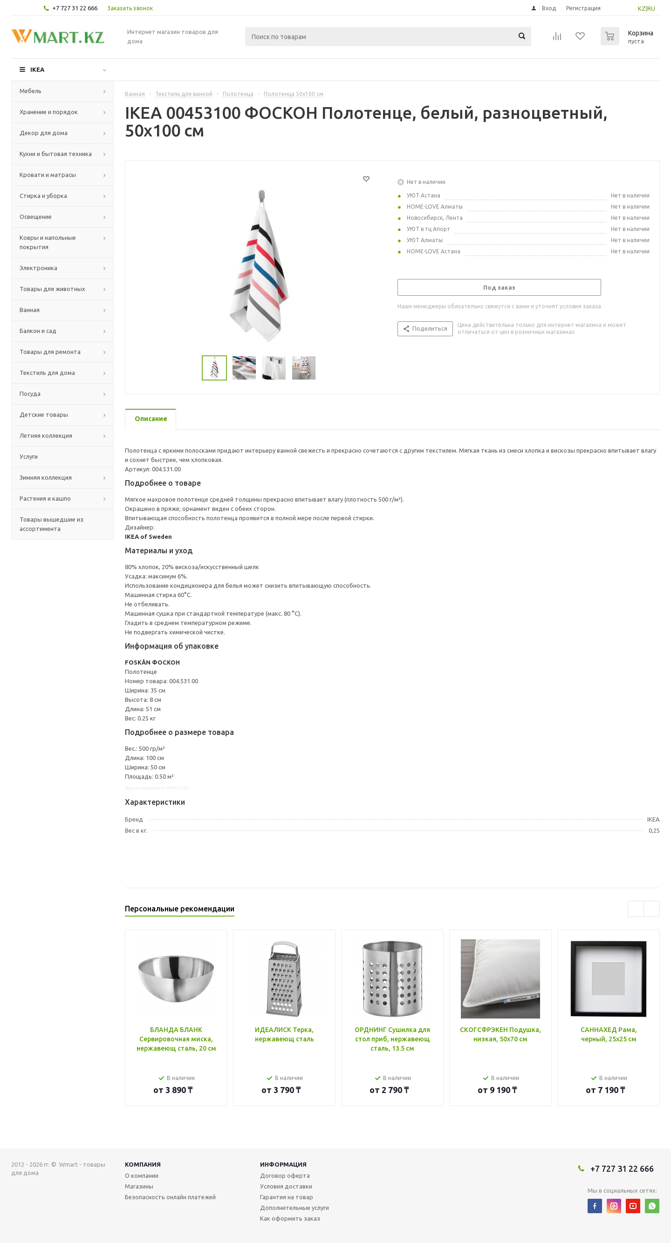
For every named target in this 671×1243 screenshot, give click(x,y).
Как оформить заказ (290, 1218)
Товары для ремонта (50, 351)
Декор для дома (44, 132)
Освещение (36, 216)
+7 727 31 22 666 (74, 8)
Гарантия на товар (286, 1197)
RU (651, 8)
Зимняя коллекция (46, 477)
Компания (143, 1164)
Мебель (30, 91)
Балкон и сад (38, 330)
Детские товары (44, 414)
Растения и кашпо (45, 498)
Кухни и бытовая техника (56, 153)
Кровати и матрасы (48, 174)
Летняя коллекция (46, 435)
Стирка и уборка (43, 195)
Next (651, 909)
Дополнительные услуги (294, 1207)
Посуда (30, 393)
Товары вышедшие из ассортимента (51, 524)
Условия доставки (286, 1186)
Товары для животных (52, 288)
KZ (642, 8)
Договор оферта (285, 1175)
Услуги (29, 456)
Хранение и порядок (49, 112)
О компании (141, 1175)
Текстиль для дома (47, 372)
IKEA (37, 69)
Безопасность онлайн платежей (170, 1197)
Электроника (38, 268)
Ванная (30, 309)
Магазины (139, 1186)
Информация (283, 1164)
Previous (636, 909)
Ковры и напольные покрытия (48, 242)
